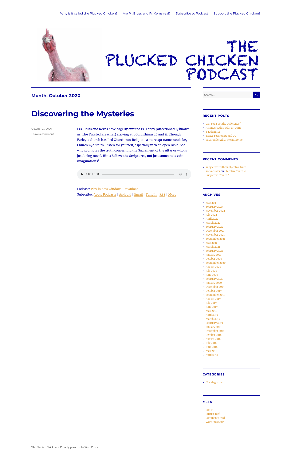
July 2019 (211, 302)
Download (131, 189)
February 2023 (214, 206)
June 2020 (212, 274)
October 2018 (214, 335)
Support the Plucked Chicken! (237, 13)
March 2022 (213, 222)
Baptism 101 (213, 131)
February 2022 (214, 226)
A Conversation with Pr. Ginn (223, 127)
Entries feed (213, 414)
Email (138, 194)
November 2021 (215, 234)
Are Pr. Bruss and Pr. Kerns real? (147, 13)
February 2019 (214, 323)
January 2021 (213, 254)
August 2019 (213, 298)
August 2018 (213, 339)
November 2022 (215, 210)
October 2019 (214, 290)
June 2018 (212, 347)
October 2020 (214, 258)
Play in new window (105, 189)
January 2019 (214, 327)
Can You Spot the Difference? (223, 123)
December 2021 (215, 230)
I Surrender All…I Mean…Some (224, 139)
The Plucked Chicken (44, 447)
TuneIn (151, 194)
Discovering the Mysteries (82, 113)
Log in (209, 410)
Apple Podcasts (105, 194)
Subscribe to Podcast (192, 13)
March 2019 (213, 319)
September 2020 (216, 262)
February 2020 (214, 278)
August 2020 (213, 266)
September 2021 (215, 238)
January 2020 (214, 282)
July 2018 (211, 343)
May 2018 (211, 351)
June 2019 (212, 307)
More (172, 194)
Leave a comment (42, 133)
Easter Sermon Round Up (221, 135)
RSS (162, 194)
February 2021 (214, 250)
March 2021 (213, 246)
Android (125, 194)
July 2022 (211, 214)
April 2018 (212, 355)
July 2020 (211, 270)
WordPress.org (215, 422)
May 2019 (211, 311)
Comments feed (215, 418)
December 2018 (215, 331)
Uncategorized (214, 382)
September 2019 (215, 294)
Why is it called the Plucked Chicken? (88, 13)
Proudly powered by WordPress (79, 447)
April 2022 (212, 218)
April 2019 (212, 315)
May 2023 (211, 202)
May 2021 (211, 242)
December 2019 (215, 286)
